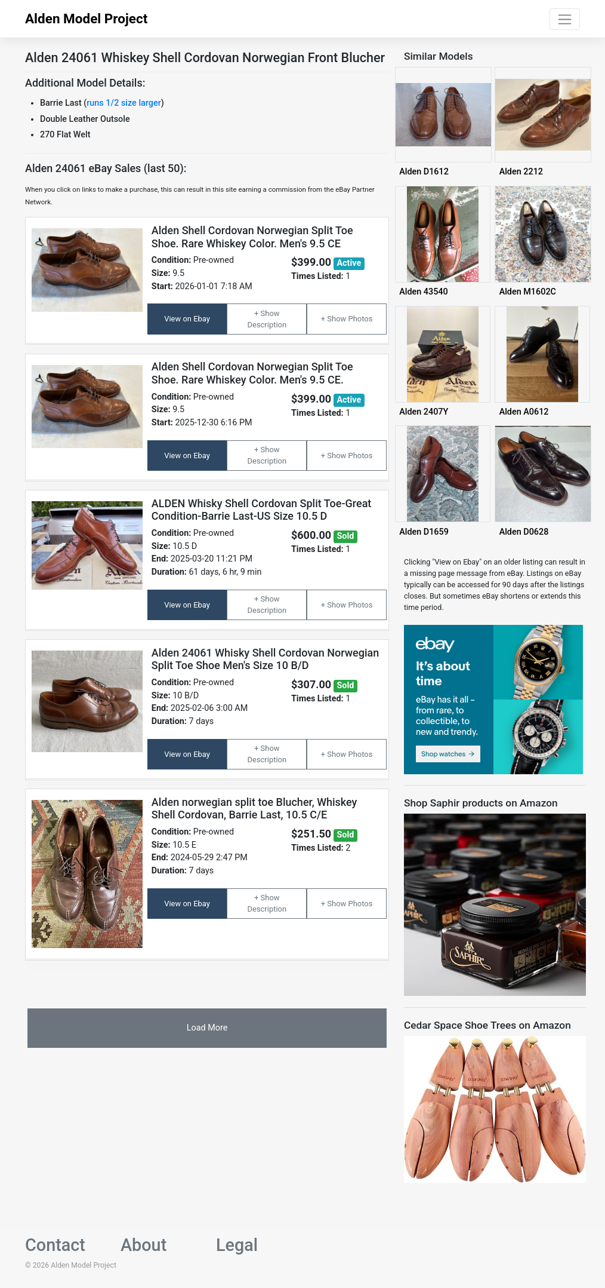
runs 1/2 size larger (123, 103)
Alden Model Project (86, 18)
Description (267, 324)
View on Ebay (187, 318)
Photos (360, 318)
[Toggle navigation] (565, 19)
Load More (207, 1028)
